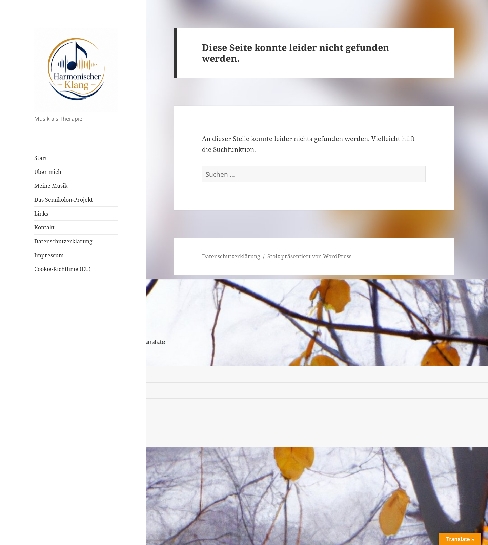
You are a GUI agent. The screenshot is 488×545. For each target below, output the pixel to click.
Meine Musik (50, 185)
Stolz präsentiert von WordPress (309, 256)
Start (40, 158)
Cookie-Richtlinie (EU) (62, 269)
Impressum (49, 255)
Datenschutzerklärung (63, 241)
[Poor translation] (43, 356)
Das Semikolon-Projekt (63, 199)
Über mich (47, 172)
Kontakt (44, 227)
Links (41, 213)
